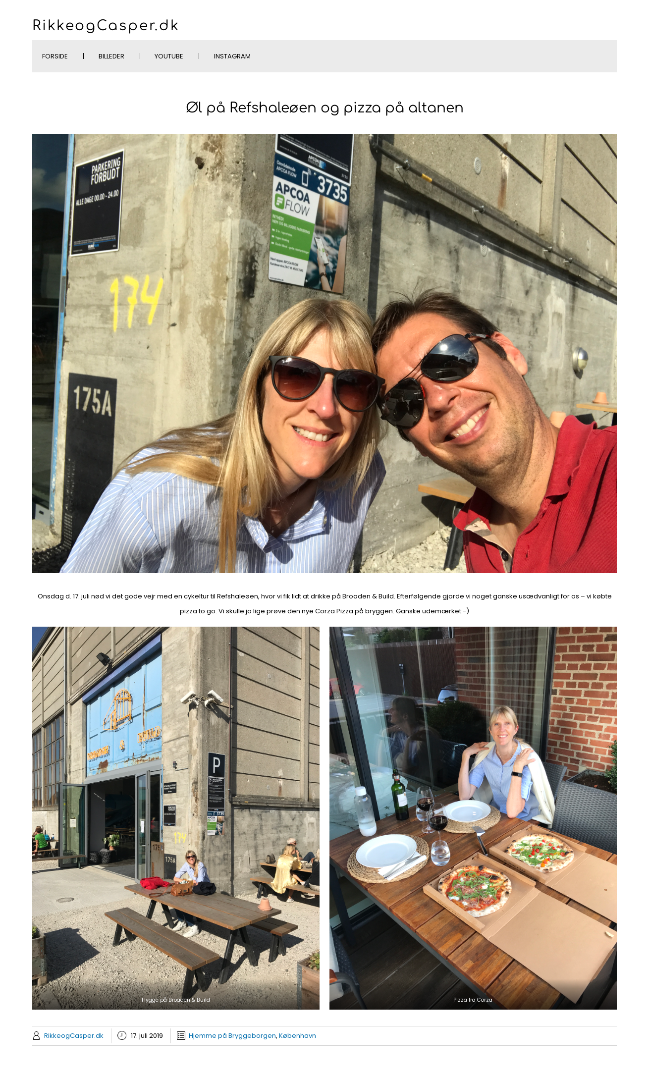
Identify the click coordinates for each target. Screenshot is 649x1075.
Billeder (111, 56)
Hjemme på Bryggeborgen (232, 1035)
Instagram (232, 56)
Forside (55, 56)
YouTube (169, 56)
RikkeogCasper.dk (106, 26)
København (297, 1035)
